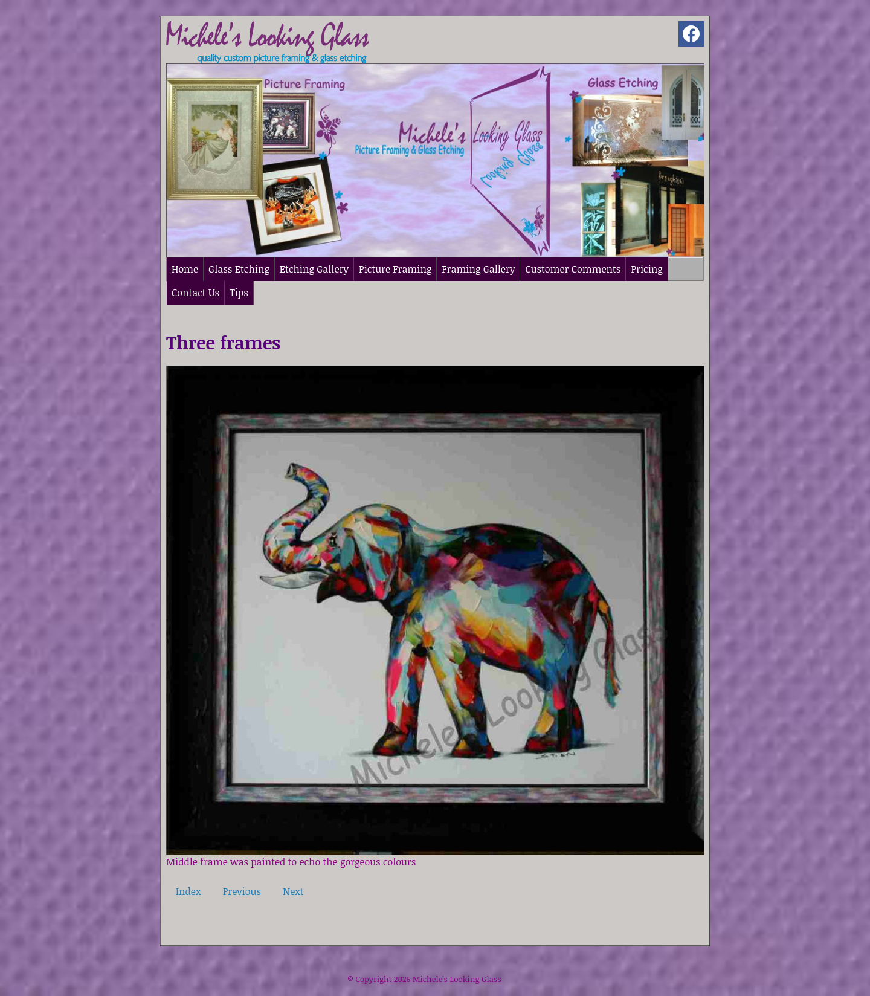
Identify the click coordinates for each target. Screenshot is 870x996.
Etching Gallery (314, 269)
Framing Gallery (478, 269)
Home (185, 269)
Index (188, 891)
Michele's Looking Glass (457, 979)
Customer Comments (572, 269)
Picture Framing (395, 269)
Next (293, 891)
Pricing (646, 269)
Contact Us (195, 292)
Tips (239, 292)
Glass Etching (238, 269)
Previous (242, 891)
